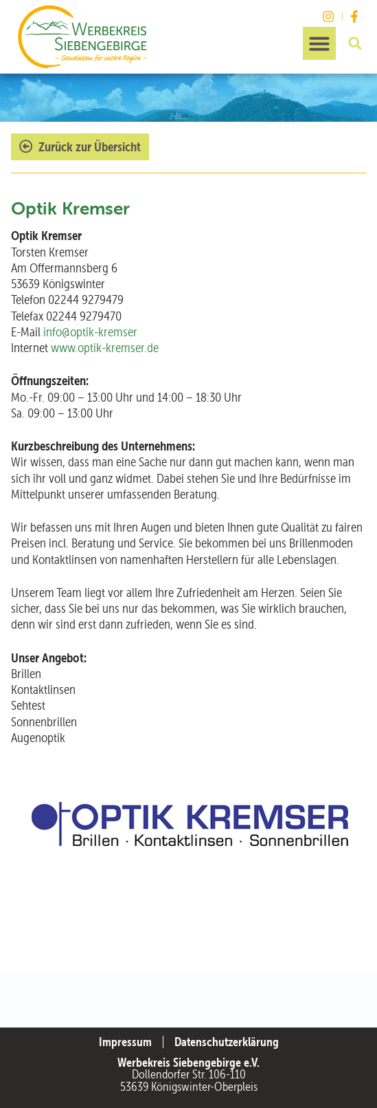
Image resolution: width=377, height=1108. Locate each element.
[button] (319, 43)
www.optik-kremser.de (105, 348)
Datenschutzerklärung (226, 1042)
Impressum (125, 1042)
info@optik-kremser (90, 332)
